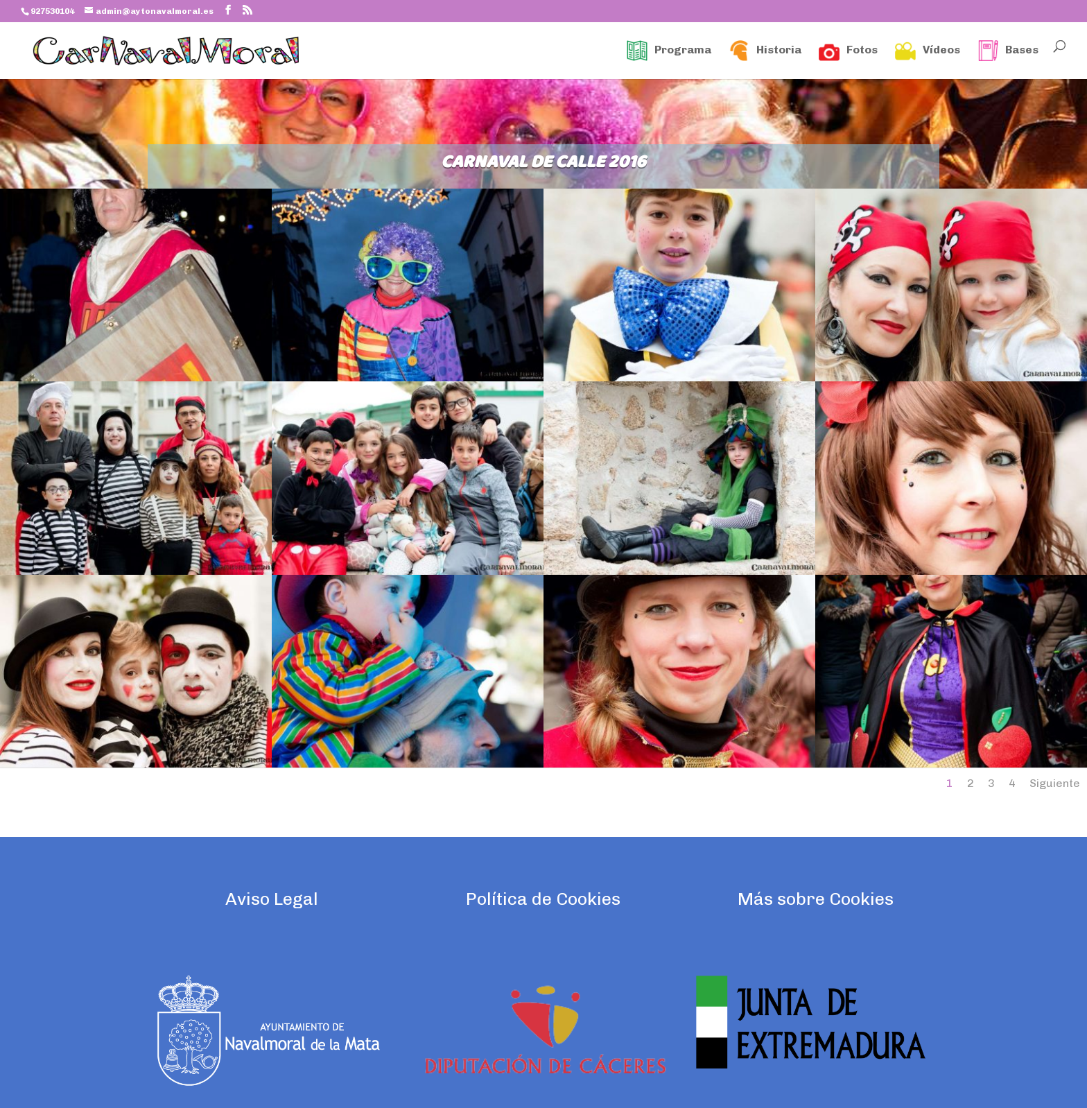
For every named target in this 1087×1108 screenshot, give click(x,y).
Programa (669, 50)
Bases (1007, 50)
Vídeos (927, 50)
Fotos (848, 50)
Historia (765, 50)
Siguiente (1054, 783)
